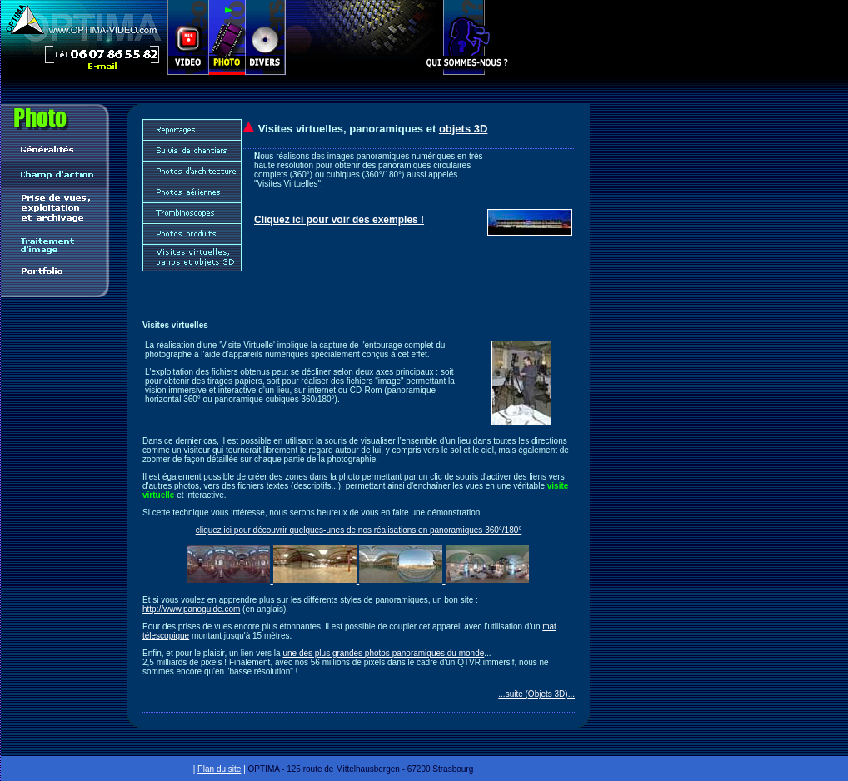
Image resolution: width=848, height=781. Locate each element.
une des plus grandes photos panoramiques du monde (383, 653)
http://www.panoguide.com (191, 609)
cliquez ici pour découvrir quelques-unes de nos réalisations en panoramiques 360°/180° (359, 530)
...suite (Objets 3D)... (536, 694)
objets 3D (463, 128)
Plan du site (219, 769)
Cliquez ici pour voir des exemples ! (339, 220)
